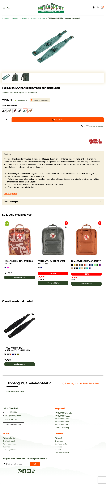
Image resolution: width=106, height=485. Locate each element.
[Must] (72, 265)
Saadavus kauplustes (39, 100)
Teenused (58, 447)
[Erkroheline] (87, 268)
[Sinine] (5, 267)
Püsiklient (58, 438)
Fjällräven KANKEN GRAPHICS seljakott (18, 262)
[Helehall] (87, 265)
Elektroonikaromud (62, 453)
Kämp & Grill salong (62, 428)
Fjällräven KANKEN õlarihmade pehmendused (17, 349)
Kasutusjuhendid (61, 444)
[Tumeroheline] (97, 265)
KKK (4, 453)
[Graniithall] (85, 268)
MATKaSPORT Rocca (62, 416)
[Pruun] (77, 265)
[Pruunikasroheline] (18, 354)
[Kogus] (6, 120)
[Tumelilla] (100, 265)
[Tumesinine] (90, 265)
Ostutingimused (9, 441)
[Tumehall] (82, 265)
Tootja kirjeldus (10, 194)
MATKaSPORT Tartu (62, 422)
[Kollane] (75, 265)
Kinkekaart (59, 441)
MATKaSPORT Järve (62, 419)
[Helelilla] (77, 268)
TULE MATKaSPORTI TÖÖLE (13, 424)
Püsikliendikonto (9, 438)
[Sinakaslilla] (90, 268)
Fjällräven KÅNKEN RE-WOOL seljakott (51, 262)
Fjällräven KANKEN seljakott (86, 261)
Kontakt (58, 450)
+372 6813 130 (11, 412)
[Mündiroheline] (95, 265)
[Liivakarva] (82, 268)
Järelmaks (6, 447)
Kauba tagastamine (10, 450)
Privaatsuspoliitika (9, 444)
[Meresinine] (92, 265)
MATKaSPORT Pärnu (62, 425)
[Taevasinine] (80, 268)
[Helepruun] (72, 268)
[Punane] (85, 265)
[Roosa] (8, 267)
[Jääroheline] (75, 268)
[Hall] (39, 267)
